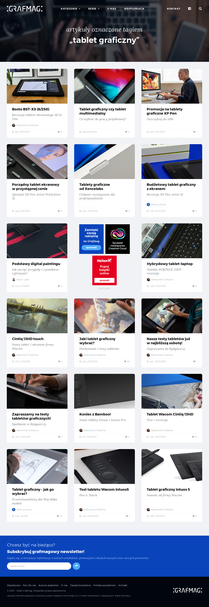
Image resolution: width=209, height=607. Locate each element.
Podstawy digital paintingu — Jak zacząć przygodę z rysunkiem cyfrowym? (37, 258)
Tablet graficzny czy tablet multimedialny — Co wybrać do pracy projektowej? (104, 103)
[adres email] (39, 569)
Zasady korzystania (80, 588)
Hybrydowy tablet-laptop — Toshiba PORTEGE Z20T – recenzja (172, 258)
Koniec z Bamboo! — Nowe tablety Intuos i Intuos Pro (104, 410)
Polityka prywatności (104, 588)
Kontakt (174, 8)
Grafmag (27, 593)
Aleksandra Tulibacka (25, 125)
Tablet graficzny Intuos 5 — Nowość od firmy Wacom (172, 488)
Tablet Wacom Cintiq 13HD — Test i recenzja (172, 410)
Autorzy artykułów (48, 588)
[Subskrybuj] (76, 569)
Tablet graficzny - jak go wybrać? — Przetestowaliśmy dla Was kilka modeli (37, 488)
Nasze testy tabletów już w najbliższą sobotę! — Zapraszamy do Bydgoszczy (172, 334)
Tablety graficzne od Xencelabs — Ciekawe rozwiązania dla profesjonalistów (104, 181)
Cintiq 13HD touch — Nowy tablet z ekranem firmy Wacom (37, 334)
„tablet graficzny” (104, 40)
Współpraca (134, 8)
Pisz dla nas (29, 588)
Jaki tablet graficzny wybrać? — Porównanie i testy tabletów (104, 334)
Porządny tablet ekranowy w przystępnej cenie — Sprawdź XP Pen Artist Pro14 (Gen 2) (37, 181)
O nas (111, 8)
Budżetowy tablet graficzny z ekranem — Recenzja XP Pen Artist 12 (172, 181)
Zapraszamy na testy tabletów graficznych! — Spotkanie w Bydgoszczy (37, 410)
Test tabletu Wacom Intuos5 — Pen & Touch (104, 488)
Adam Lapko (21, 280)
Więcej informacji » (123, 599)
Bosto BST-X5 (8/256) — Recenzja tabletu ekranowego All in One (37, 103)
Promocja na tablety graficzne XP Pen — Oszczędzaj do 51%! (172, 103)
